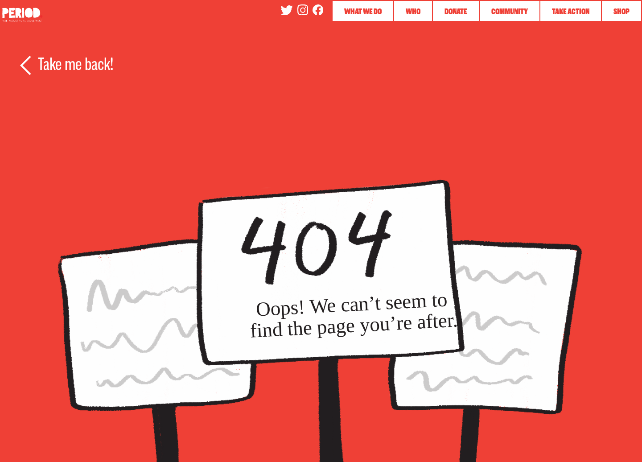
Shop (621, 11)
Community (509, 11)
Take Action (570, 11)
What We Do (363, 11)
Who (413, 11)
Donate (455, 11)
